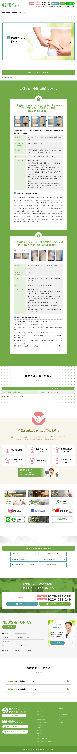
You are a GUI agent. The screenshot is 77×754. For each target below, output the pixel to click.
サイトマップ (40, 738)
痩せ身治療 (16, 12)
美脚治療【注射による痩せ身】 (49, 558)
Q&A (57, 721)
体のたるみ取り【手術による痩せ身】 (51, 553)
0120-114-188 (46, 2)
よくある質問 (67, 6)
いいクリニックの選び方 (44, 724)
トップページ (39, 6)
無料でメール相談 (12, 728)
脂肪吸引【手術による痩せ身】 (21, 553)
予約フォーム (40, 730)
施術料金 (58, 711)
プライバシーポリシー (43, 740)
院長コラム (59, 727)
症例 (57, 6)
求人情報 (72, 6)
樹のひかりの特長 (42, 721)
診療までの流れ (60, 719)
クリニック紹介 (45, 6)
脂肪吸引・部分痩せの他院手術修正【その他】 (52, 565)
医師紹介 (39, 716)
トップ (4, 12)
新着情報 (39, 735)
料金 (55, 6)
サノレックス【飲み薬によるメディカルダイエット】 (24, 565)
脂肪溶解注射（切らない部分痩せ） (22, 558)
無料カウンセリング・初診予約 (16, 733)
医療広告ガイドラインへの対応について (48, 743)
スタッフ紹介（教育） (43, 719)
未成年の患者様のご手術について (65, 716)
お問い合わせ (40, 732)
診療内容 (51, 6)
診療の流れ (61, 6)
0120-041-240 (46, 4)
